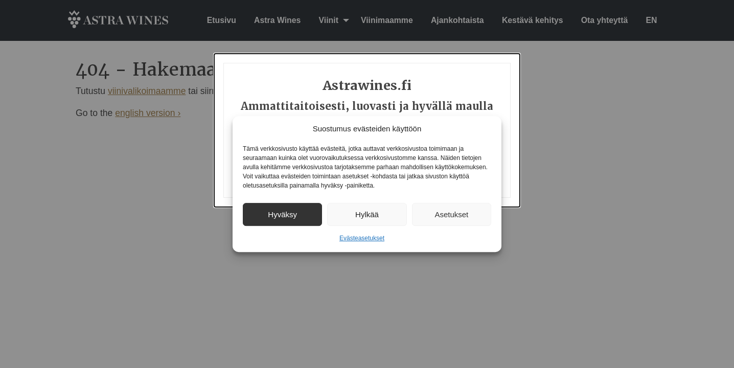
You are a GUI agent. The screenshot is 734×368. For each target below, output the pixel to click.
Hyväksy (282, 214)
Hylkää (367, 214)
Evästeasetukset (361, 238)
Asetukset (451, 214)
